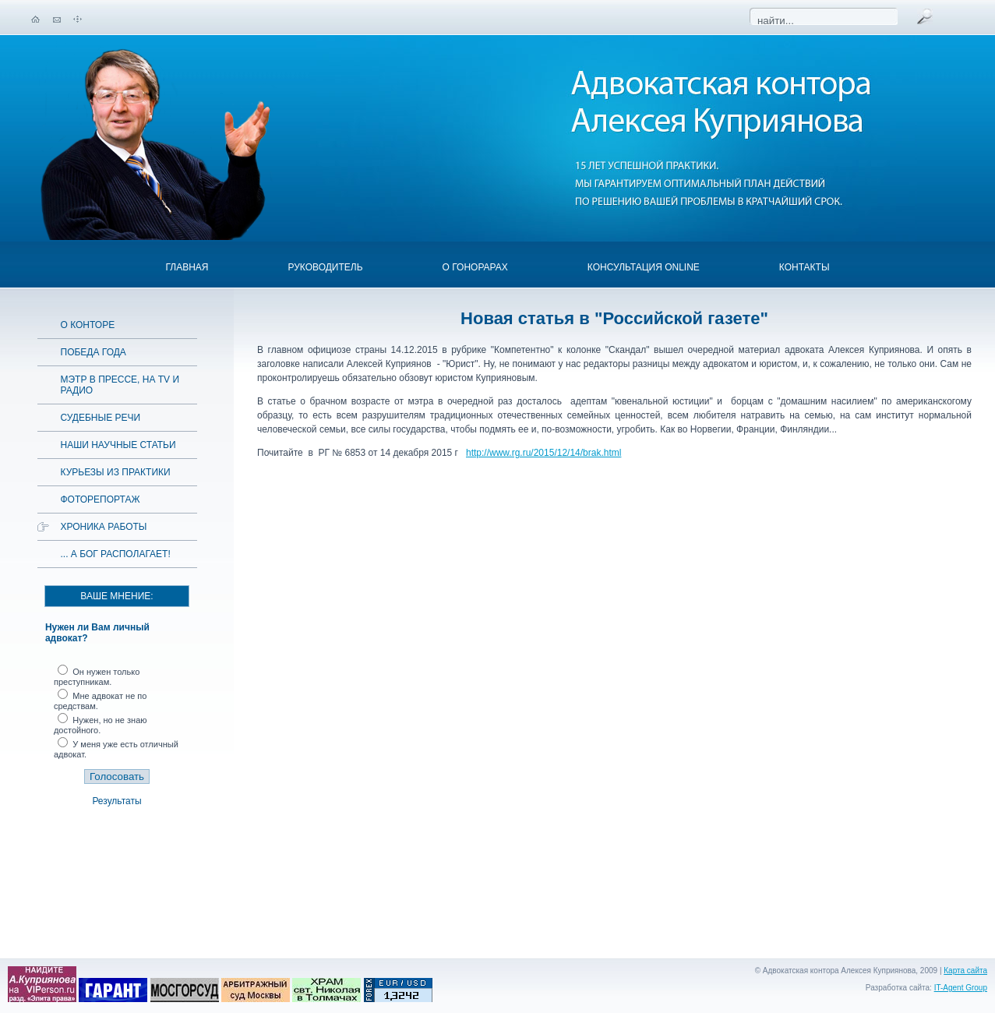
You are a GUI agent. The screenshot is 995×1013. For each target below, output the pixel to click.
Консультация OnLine (643, 267)
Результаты (116, 801)
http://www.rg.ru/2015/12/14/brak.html (543, 452)
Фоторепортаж (100, 499)
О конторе (88, 324)
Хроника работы (104, 526)
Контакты (804, 267)
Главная (186, 267)
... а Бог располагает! (116, 554)
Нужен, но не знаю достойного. (100, 725)
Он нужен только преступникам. (96, 677)
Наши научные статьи (118, 444)
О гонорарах (475, 267)
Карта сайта (965, 970)
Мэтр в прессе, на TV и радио (120, 385)
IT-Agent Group (960, 987)
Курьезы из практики (116, 472)
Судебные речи (101, 417)
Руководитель (325, 267)
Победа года (93, 352)
